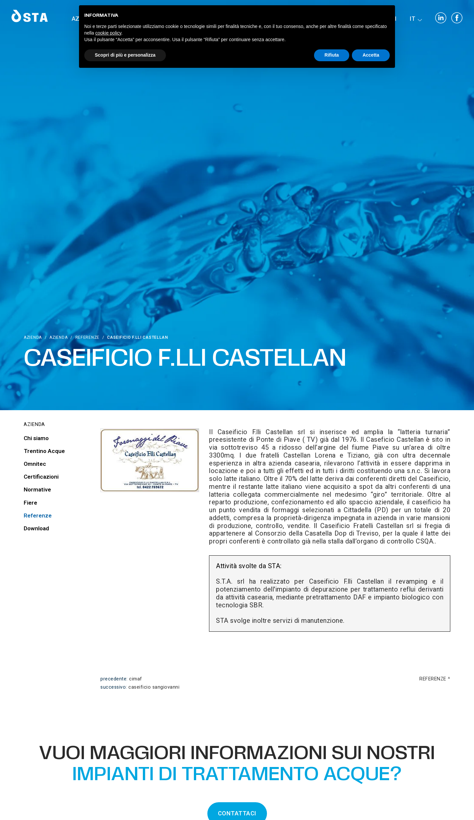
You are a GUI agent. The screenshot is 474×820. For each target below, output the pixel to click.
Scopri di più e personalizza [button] (125, 55)
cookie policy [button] (108, 33)
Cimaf (135, 678)
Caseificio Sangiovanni (153, 687)
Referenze (87, 337)
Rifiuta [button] (332, 55)
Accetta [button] (370, 55)
